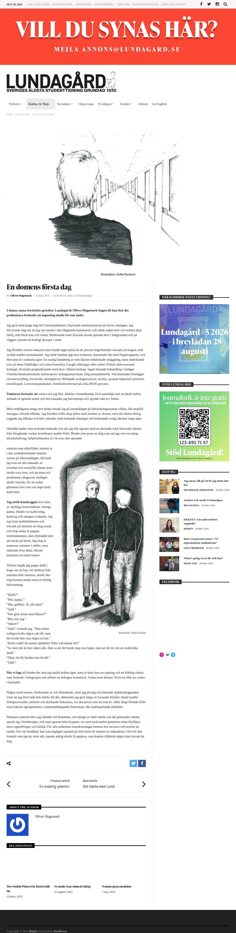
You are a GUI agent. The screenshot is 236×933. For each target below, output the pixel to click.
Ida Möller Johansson (199, 490)
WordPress (60, 927)
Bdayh (33, 927)
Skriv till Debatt (173, 4)
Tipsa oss (123, 4)
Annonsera (83, 4)
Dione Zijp (191, 563)
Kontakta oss (62, 4)
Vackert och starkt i (203, 500)
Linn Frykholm (194, 548)
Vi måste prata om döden (118, 883)
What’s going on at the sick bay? (203, 558)
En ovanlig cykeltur (54, 782)
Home (10, 114)
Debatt (189, 528)
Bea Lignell (192, 505)
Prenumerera (104, 4)
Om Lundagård (39, 4)
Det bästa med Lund (99, 782)
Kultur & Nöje (22, 114)
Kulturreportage (83, 295)
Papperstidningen (146, 4)
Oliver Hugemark (21, 295)
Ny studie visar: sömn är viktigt (74, 883)
